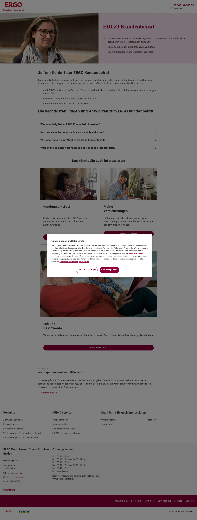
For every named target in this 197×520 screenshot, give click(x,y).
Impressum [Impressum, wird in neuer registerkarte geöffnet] (84, 262)
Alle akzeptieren (109, 270)
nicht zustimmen (136, 253)
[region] (99, 255)
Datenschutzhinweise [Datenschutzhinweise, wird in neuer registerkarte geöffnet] (69, 262)
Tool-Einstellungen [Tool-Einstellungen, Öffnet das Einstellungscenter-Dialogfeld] (86, 270)
